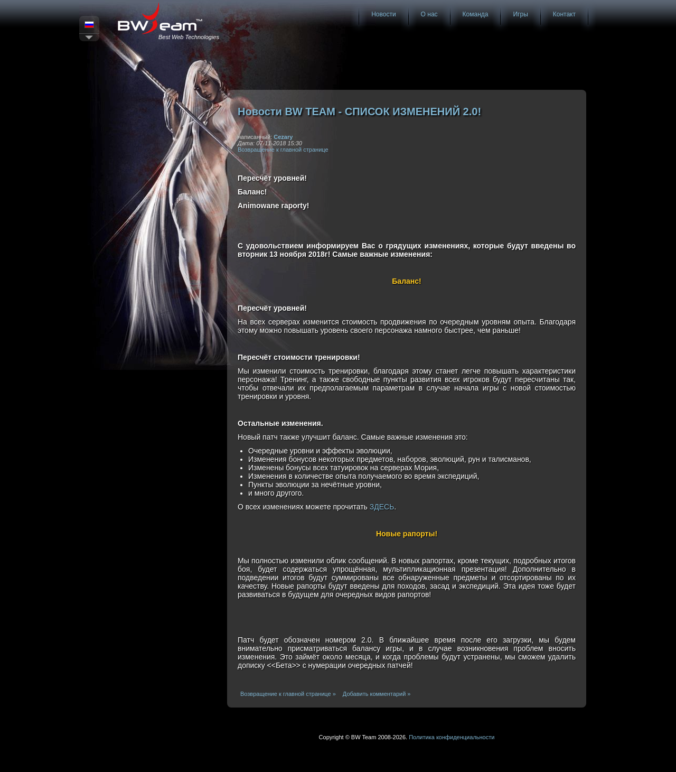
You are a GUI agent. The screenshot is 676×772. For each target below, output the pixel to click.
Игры (520, 14)
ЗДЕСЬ (382, 507)
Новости (383, 14)
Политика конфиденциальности (451, 737)
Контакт (564, 14)
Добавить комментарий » (377, 694)
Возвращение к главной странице (283, 149)
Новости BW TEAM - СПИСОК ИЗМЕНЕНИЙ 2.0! (359, 111)
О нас (429, 14)
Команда (476, 14)
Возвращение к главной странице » (288, 694)
